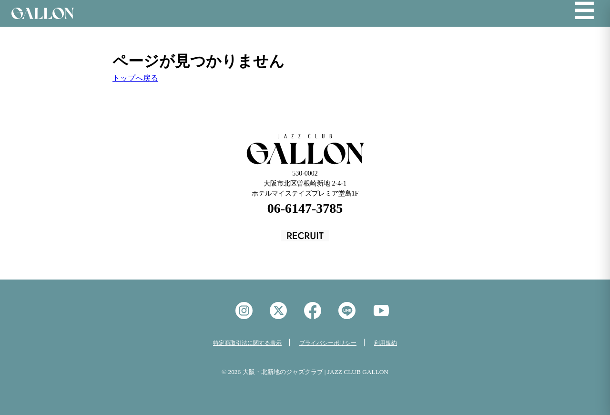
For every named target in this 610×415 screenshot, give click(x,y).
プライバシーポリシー (327, 343)
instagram (244, 310)
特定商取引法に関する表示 (247, 343)
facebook (312, 310)
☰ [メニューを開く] (584, 11)
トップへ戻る (135, 78)
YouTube (381, 310)
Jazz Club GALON (42, 13)
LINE (347, 310)
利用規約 (385, 343)
